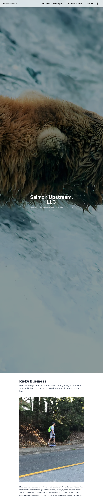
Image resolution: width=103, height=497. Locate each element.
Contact (89, 3)
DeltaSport (58, 3)
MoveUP (46, 3)
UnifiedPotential (74, 3)
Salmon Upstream (10, 4)
